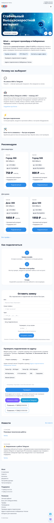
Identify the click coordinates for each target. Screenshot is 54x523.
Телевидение (5, 505)
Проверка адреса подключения (10, 509)
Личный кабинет (6, 498)
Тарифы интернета (10, 54)
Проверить (27, 390)
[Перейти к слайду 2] (27, 34)
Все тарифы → (6, 237)
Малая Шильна (9, 377)
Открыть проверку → (12, 359)
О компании (5, 472)
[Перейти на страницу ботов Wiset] (27, 99)
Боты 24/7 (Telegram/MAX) (9, 500)
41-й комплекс (21, 373)
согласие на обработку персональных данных (39, 339)
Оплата (3, 507)
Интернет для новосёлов (8, 513)
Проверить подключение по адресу (15, 58)
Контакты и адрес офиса (38, 54)
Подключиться (16, 185)
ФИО (5, 299)
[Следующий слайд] (50, 33)
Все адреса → (27, 359)
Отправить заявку (26, 335)
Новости (4, 474)
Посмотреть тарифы (10, 33)
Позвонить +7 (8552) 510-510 (17, 405)
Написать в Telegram (29, 400)
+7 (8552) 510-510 (48, 2)
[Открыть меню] (51, 6)
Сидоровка (39, 373)
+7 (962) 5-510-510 (48, 3)
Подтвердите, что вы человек (27, 325)
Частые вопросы (6, 483)
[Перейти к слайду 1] (25, 34)
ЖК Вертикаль (9, 373)
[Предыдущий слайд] (46, 33)
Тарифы (3, 503)
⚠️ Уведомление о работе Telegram (16, 446)
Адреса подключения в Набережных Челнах (18, 62)
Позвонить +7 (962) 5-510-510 (17, 411)
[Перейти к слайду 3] (28, 34)
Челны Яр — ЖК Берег (12, 369)
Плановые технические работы (15, 432)
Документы (4, 478)
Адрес (5, 312)
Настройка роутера (7, 480)
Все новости (49, 423)
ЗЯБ (31, 373)
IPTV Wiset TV (24, 54)
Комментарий (7, 319)
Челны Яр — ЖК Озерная (30, 369)
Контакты (4, 476)
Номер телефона (8, 306)
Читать (6, 435)
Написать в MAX (12, 400)
